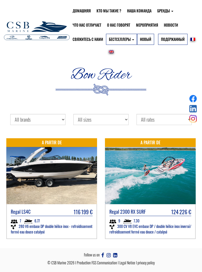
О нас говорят (118, 25)
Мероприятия (147, 25)
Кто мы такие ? (109, 10)
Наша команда (139, 10)
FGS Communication (104, 262)
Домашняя (82, 10)
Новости (171, 25)
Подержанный (173, 39)
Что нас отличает (87, 25)
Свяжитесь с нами (88, 39)
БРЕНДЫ (165, 10)
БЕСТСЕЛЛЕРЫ (121, 39)
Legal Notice (127, 262)
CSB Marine (58, 262)
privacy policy (146, 262)
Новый (145, 39)
